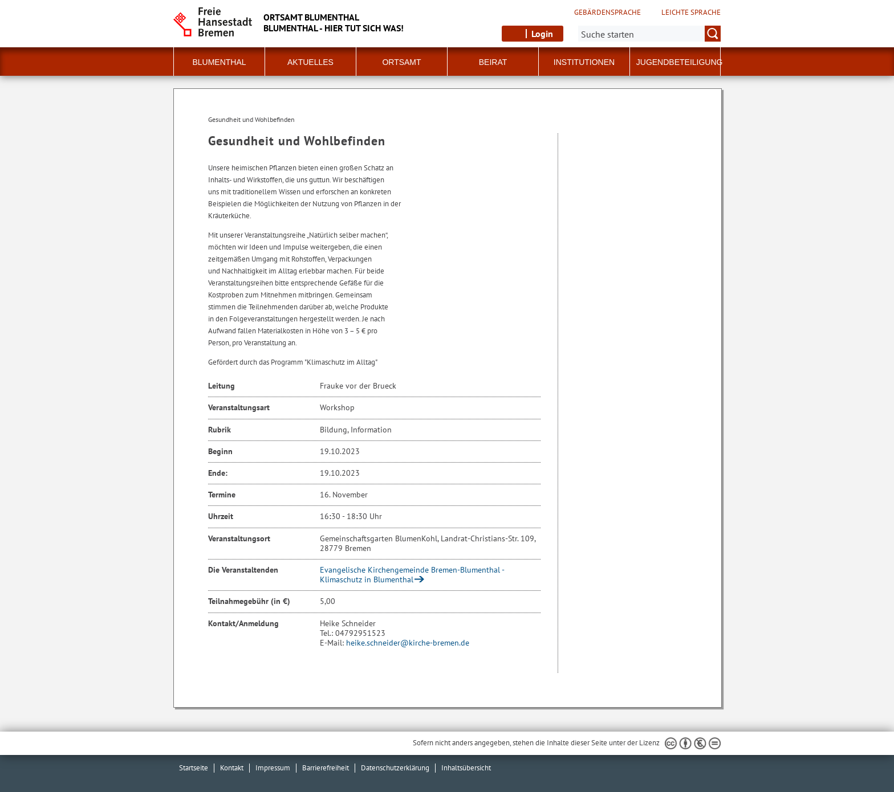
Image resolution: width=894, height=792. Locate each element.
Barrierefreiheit (325, 768)
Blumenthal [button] (219, 62)
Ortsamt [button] (401, 62)
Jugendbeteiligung (679, 62)
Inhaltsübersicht (466, 768)
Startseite (193, 768)
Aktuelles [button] (310, 62)
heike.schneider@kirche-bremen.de (407, 643)
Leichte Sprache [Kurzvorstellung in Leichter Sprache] (691, 12)
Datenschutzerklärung (395, 768)
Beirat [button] (493, 62)
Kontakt (231, 768)
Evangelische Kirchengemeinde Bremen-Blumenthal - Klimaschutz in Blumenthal (412, 575)
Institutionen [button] (584, 62)
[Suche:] (649, 34)
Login (542, 33)
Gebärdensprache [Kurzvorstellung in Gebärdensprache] (607, 12)
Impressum (272, 768)
